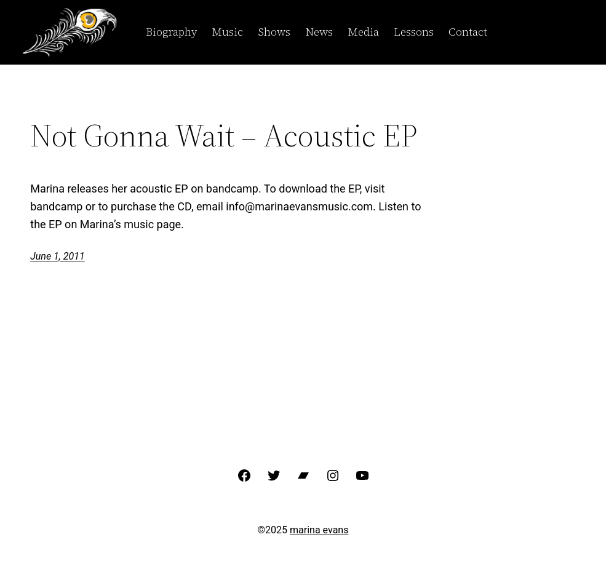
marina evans (319, 530)
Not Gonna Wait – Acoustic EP (223, 135)
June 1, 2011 (57, 256)
